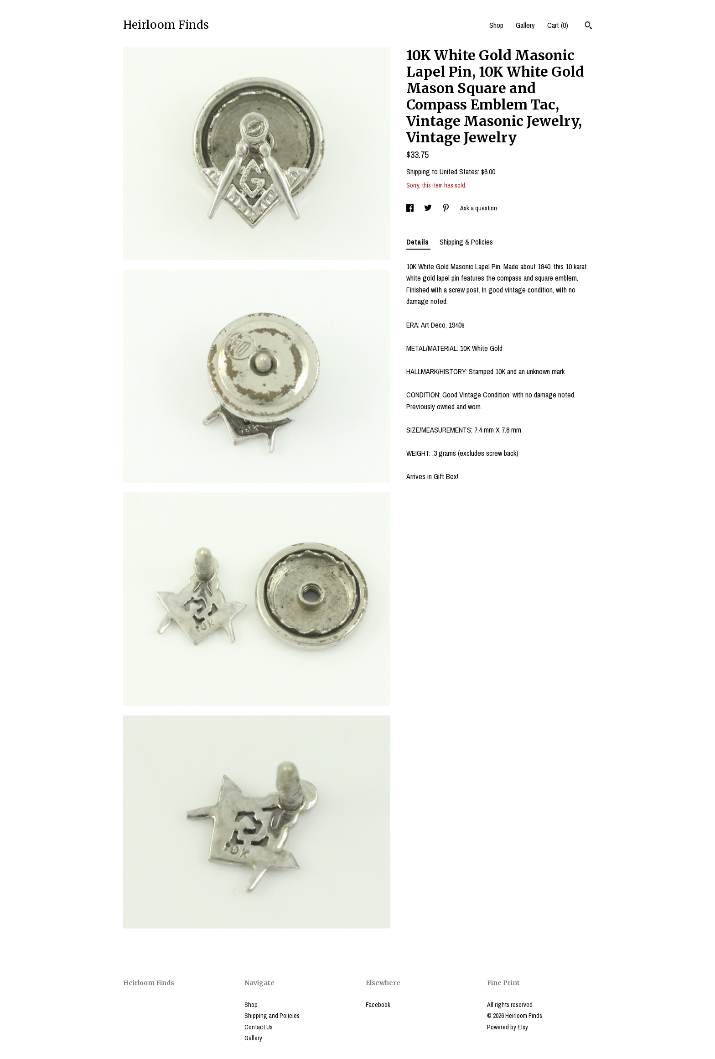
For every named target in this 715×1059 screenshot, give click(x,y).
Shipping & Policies (466, 242)
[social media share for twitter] (428, 208)
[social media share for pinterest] (446, 208)
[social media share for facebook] (410, 208)
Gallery (525, 25)
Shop (496, 25)
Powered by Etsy (507, 1027)
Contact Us (258, 1027)
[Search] (588, 26)
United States (459, 172)
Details (418, 242)
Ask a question (478, 208)
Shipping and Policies (272, 1016)
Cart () (557, 25)
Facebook (378, 1005)
